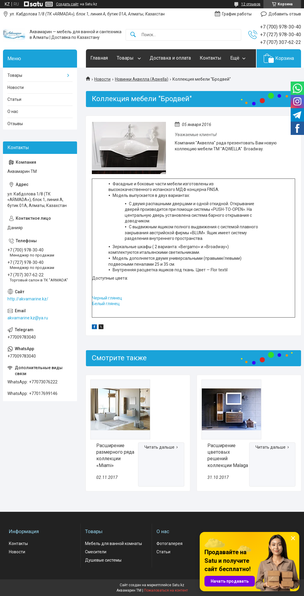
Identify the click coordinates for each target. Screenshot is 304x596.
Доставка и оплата (170, 58)
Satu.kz (178, 585)
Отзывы (15, 123)
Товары (126, 58)
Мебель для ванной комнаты (113, 543)
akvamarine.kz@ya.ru (27, 317)
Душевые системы (103, 560)
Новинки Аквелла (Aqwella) (141, 79)
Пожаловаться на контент (166, 590)
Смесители (95, 551)
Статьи (14, 99)
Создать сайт (67, 4)
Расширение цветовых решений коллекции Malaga (227, 455)
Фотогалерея (169, 543)
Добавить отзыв (284, 14)
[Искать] (133, 34)
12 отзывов (250, 4)
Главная (99, 58)
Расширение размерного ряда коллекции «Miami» (115, 455)
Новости (102, 79)
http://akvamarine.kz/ (27, 299)
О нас (12, 111)
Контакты (210, 58)
